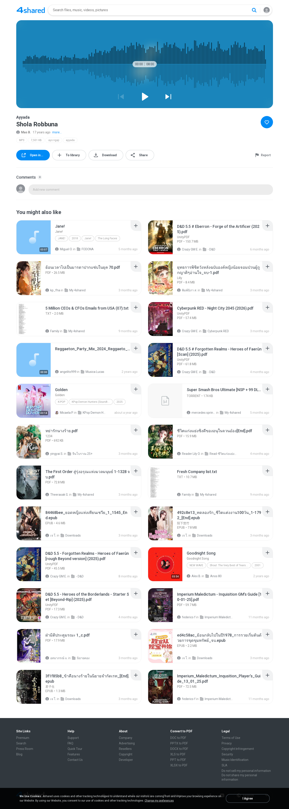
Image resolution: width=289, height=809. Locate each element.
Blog (19, 754)
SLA (224, 765)
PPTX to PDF (179, 743)
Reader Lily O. (188, 453)
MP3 (21, 140)
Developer (126, 760)
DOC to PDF (178, 738)
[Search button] (254, 10)
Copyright (125, 754)
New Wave (196, 565)
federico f (186, 617)
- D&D (209, 249)
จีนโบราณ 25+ (80, 453)
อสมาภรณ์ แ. (56, 658)
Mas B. (23, 132)
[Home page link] (31, 10)
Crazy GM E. (187, 249)
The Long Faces (107, 238)
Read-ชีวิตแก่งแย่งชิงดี (221, 453)
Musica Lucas (92, 372)
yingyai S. (54, 453)
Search (21, 743)
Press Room (24, 749)
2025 (120, 401)
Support (73, 738)
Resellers (125, 749)
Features (74, 754)
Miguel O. (63, 249)
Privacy (227, 743)
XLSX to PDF (178, 765)
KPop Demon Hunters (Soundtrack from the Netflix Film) (92, 401)
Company (125, 738)
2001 (258, 565)
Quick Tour (75, 749)
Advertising (127, 743)
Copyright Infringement (238, 749)
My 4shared (75, 290)
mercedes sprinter (201, 412)
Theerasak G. (56, 494)
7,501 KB (36, 140)
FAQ (70, 743)
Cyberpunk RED (216, 331)
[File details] (33, 237)
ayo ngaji (53, 140)
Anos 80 (213, 576)
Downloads (71, 535)
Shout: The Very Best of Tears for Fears (230, 565)
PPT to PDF (178, 760)
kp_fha (52, 290)
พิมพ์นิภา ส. (187, 290)
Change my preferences (159, 800)
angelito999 (65, 372)
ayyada (70, 140)
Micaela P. (64, 412)
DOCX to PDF (179, 749)
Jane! (61, 238)
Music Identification (235, 760)
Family (52, 331)
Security (227, 754)
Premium (22, 738)
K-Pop (61, 401)
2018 (75, 238)
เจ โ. (50, 535)
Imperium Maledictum (216, 617)
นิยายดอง (81, 658)
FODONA (85, 249)
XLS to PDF (177, 754)
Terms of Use (231, 738)
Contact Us (75, 760)
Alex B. (194, 576)
